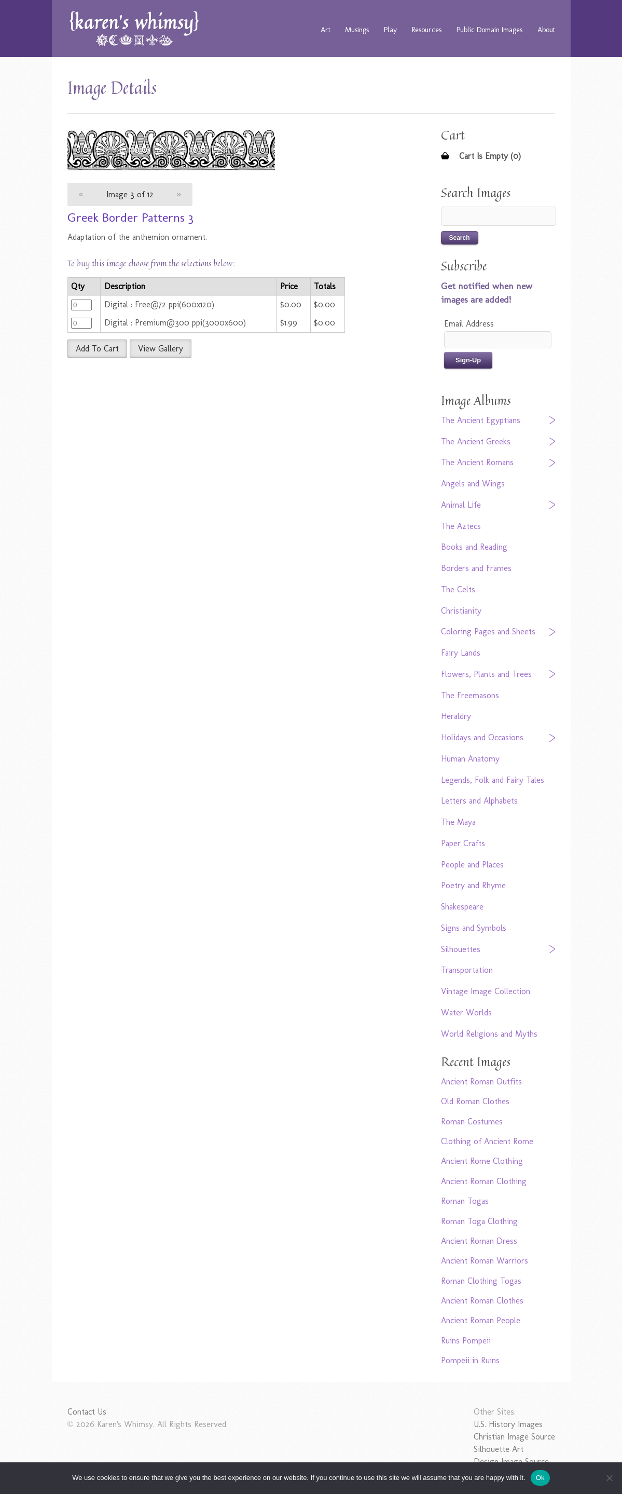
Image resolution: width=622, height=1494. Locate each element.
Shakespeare (462, 907)
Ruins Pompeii (466, 1341)
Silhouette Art (498, 1449)
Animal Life (461, 505)
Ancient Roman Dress (479, 1241)
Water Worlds (466, 1012)
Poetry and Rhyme (473, 885)
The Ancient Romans (477, 462)
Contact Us (86, 1412)
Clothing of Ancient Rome (487, 1141)
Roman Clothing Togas (481, 1281)
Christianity (461, 611)
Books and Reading (474, 547)
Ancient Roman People (480, 1320)
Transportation (467, 970)
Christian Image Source (514, 1437)
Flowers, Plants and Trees (486, 674)
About (546, 29)
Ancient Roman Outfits (481, 1081)
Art (325, 29)
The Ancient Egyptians (480, 420)
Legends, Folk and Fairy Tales (492, 780)
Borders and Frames (476, 568)
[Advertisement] (230, 440)
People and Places (472, 865)
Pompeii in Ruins (470, 1360)
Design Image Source (511, 1461)
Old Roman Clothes (475, 1101)
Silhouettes (460, 949)
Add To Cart (97, 349)
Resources (426, 29)
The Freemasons (470, 695)
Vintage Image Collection (485, 991)
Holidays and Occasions (482, 737)
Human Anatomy (470, 759)
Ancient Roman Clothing (484, 1181)
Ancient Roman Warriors (484, 1261)
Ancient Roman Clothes (482, 1301)
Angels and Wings (473, 483)
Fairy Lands (460, 653)
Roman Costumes (472, 1121)
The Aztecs (461, 526)
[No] (609, 1478)
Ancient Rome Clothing (482, 1161)
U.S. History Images (508, 1424)
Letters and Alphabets (479, 801)
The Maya (458, 822)
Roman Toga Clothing (479, 1221)
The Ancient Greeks (475, 441)
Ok (540, 1478)
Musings (357, 29)
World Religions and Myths (489, 1034)
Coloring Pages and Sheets (488, 631)
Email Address (469, 324)
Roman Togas (465, 1201)
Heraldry (456, 716)
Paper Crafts (463, 843)
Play (390, 29)
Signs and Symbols (473, 928)
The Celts (458, 589)
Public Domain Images (489, 29)
